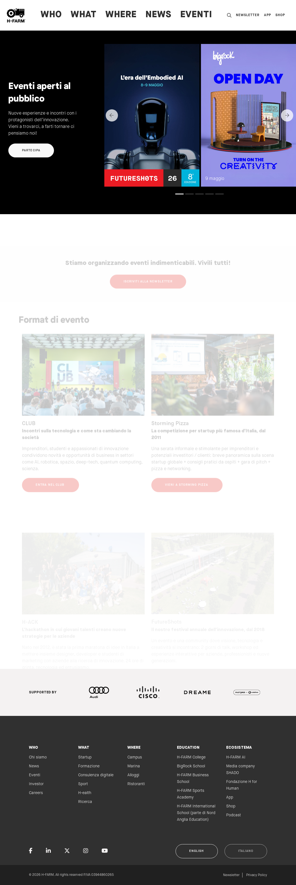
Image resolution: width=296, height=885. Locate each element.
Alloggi (133, 775)
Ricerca (85, 802)
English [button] (196, 851)
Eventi (196, 15)
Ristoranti (136, 784)
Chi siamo (38, 757)
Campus (134, 757)
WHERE (121, 15)
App (267, 15)
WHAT (84, 15)
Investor (36, 784)
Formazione (89, 766)
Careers (36, 793)
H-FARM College (191, 757)
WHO (51, 15)
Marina (133, 766)
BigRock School (191, 766)
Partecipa (31, 151)
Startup (85, 757)
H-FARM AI (235, 757)
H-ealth (84, 793)
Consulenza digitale (96, 775)
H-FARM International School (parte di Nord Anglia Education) (196, 813)
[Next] (287, 116)
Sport (83, 784)
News (158, 15)
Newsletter (248, 15)
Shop (280, 15)
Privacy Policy (256, 875)
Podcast (233, 815)
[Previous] (112, 116)
